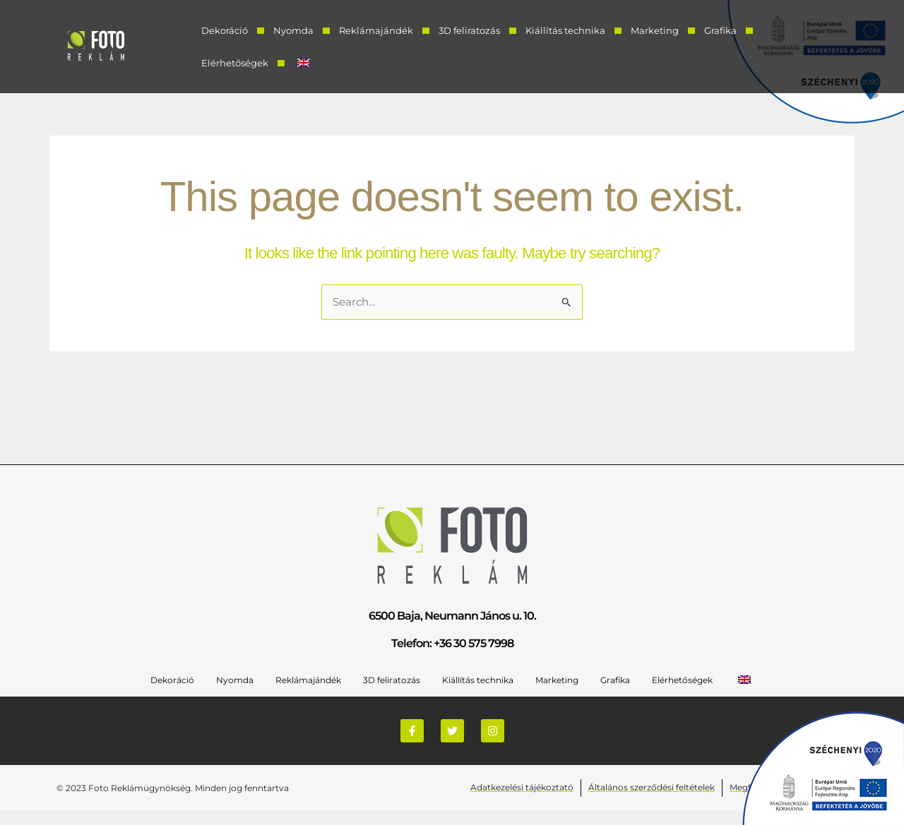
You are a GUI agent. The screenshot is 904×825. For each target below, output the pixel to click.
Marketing (655, 30)
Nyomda (293, 30)
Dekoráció (224, 30)
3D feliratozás (469, 30)
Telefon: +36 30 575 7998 (452, 643)
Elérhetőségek (234, 62)
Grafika (720, 30)
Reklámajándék (376, 30)
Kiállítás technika (565, 30)
